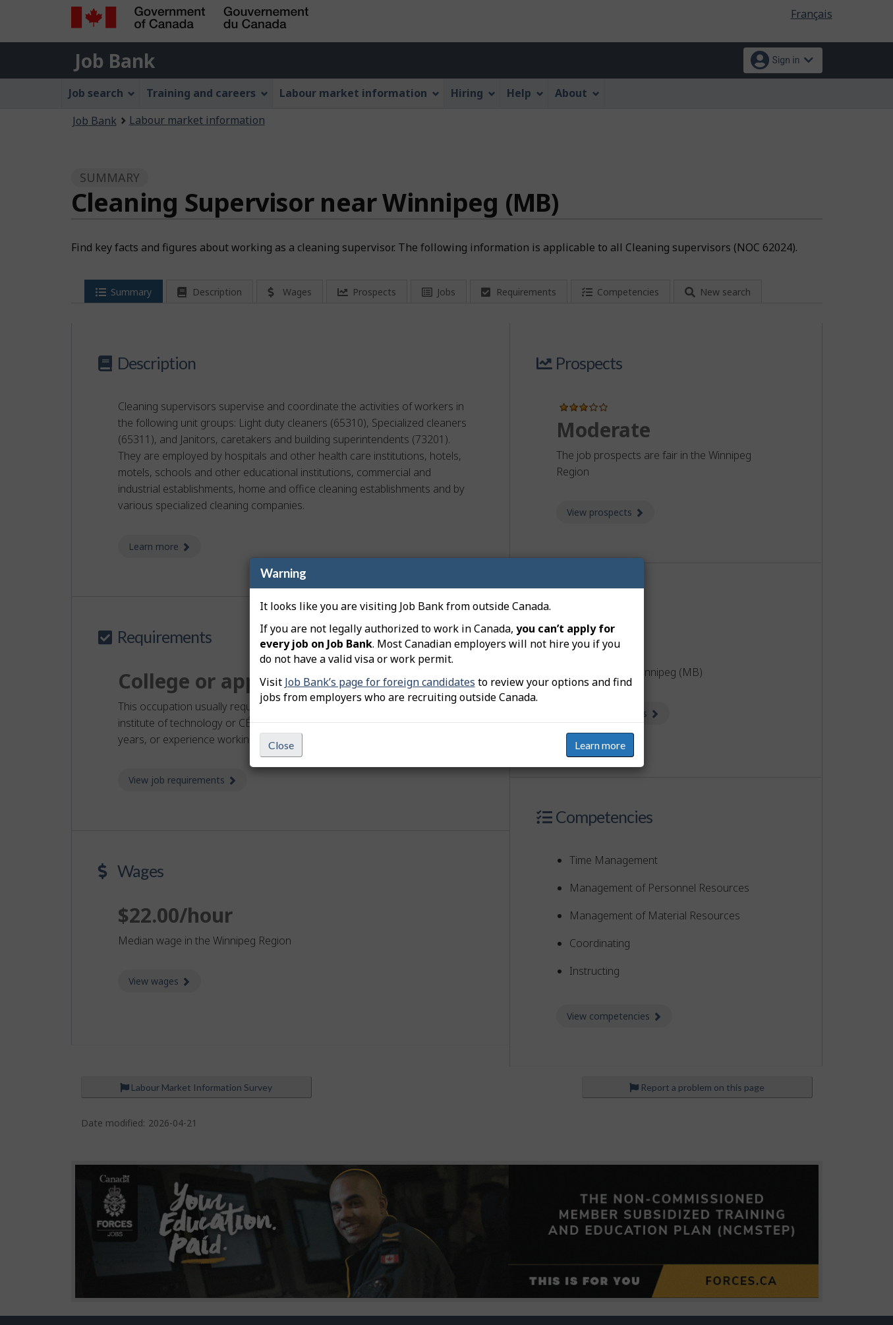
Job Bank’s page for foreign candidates (380, 682)
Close (281, 745)
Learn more (600, 745)
